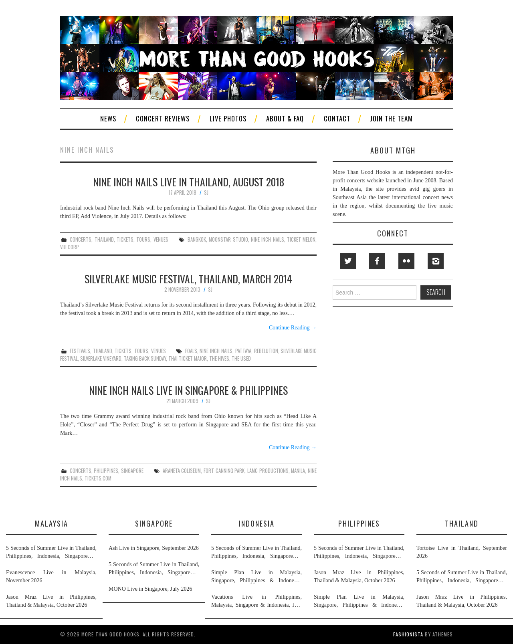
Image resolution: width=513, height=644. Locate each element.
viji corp (69, 247)
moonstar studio (228, 239)
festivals (80, 351)
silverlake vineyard (100, 358)
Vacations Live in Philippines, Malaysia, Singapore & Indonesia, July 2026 (256, 601)
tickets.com (98, 478)
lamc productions (268, 470)
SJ (206, 192)
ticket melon (301, 239)
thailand (104, 239)
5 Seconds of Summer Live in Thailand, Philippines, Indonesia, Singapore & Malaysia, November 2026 (51, 552)
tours (143, 239)
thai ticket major (187, 358)
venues (160, 239)
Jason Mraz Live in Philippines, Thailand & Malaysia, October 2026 (51, 601)
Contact (337, 118)
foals (191, 351)
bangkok (197, 239)
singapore (132, 470)
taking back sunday (145, 358)
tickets (125, 239)
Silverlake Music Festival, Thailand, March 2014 (188, 278)
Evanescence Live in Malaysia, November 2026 (51, 576)
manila (298, 470)
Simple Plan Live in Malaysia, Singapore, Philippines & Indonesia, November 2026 (256, 577)
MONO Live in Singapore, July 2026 (150, 589)
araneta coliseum (182, 470)
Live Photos (228, 118)
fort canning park (224, 470)
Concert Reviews (163, 118)
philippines (106, 470)
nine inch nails (267, 239)
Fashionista (408, 634)
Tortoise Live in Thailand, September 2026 (461, 552)
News (108, 118)
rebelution (266, 351)
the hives (219, 358)
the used (241, 358)
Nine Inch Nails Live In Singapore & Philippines (188, 390)
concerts (80, 239)
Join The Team (391, 118)
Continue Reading (293, 328)
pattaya (243, 351)
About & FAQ (285, 118)
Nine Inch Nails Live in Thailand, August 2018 (188, 181)
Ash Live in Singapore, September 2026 (154, 548)
